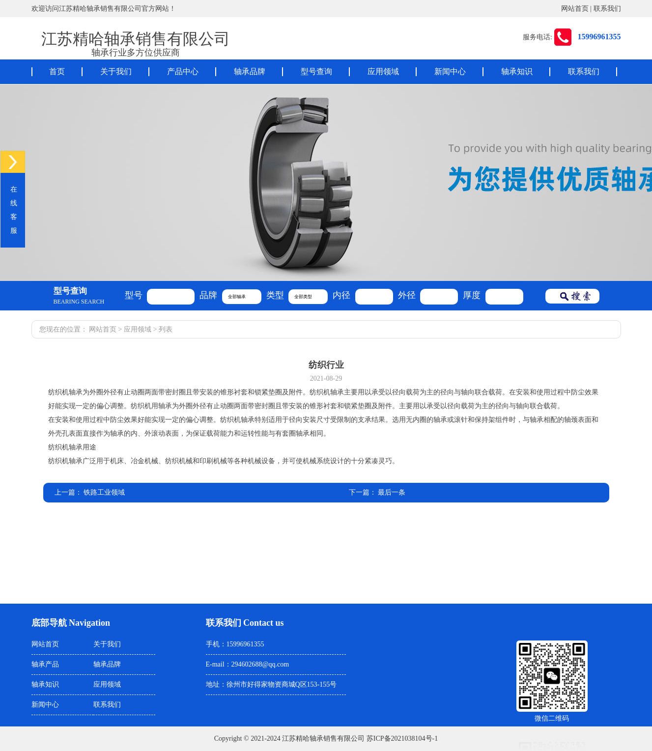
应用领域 (383, 71)
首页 (57, 71)
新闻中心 (450, 71)
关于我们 (116, 71)
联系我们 (607, 8)
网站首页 (575, 8)
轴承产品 (45, 664)
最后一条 (391, 492)
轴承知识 (517, 71)
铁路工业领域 (104, 492)
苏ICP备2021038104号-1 (402, 738)
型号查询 (316, 71)
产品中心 (182, 71)
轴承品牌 (249, 71)
